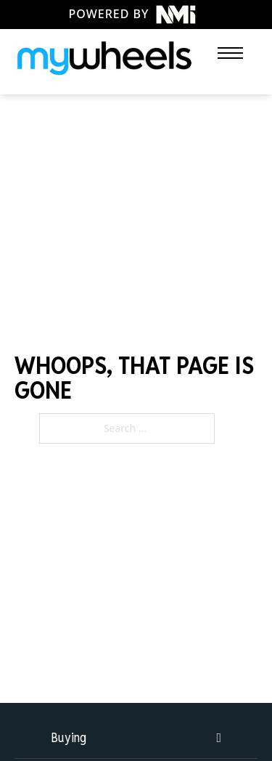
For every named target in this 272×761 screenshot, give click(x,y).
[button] (136, 737)
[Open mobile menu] (230, 53)
